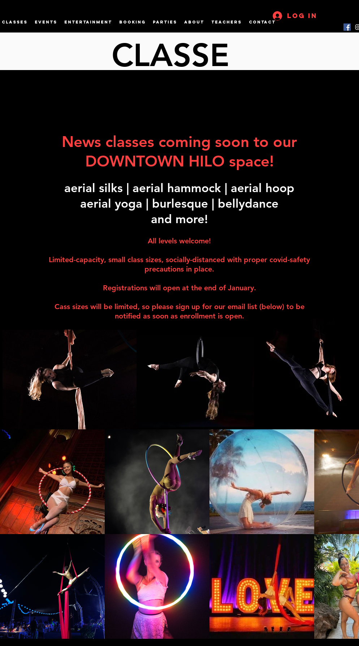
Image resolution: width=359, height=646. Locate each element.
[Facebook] (347, 27)
